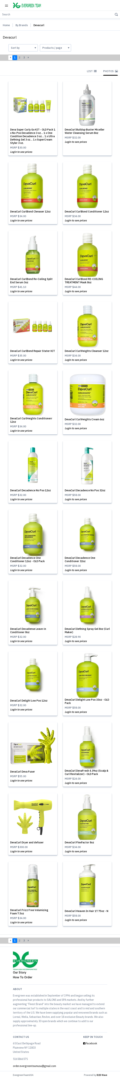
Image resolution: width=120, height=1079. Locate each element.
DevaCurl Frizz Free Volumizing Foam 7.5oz (29, 911)
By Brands (22, 25)
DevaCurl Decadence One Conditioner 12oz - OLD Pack (27, 559)
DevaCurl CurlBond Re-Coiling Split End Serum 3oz (31, 280)
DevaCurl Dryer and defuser (27, 842)
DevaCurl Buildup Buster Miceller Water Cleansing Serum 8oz (84, 131)
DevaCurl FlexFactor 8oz (79, 842)
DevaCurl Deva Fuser (22, 771)
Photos (110, 71)
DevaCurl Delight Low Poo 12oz (29, 700)
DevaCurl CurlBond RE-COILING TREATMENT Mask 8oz (84, 280)
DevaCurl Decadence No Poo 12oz (30, 490)
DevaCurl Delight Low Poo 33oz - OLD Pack (87, 701)
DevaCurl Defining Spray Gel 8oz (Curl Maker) (87, 630)
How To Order (22, 977)
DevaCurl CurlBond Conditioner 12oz (87, 211)
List (92, 71)
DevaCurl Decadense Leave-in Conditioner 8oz (28, 630)
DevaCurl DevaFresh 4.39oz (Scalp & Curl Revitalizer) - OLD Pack (86, 772)
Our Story (19, 972)
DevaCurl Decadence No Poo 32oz (85, 490)
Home (6, 25)
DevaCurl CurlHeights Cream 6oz (84, 419)
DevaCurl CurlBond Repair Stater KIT (32, 351)
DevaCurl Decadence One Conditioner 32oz (80, 559)
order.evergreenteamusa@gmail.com (34, 1066)
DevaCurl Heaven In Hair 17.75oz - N (86, 911)
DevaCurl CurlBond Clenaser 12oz (30, 211)
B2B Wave (102, 1075)
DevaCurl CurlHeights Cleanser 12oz (87, 351)
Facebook (90, 1043)
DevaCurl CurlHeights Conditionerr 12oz (31, 420)
